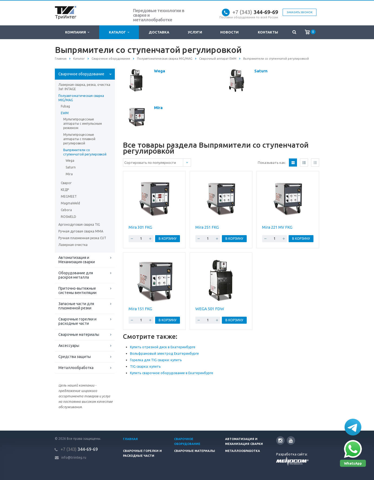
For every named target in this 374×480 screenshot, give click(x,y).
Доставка (159, 32)
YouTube (291, 440)
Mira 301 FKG (140, 227)
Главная (130, 439)
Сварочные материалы (78, 334)
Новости (229, 32)
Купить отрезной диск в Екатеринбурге (162, 347)
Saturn (71, 167)
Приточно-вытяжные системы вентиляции (77, 290)
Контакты (268, 32)
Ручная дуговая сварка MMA (80, 231)
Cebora (66, 210)
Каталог (119, 32)
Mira (69, 174)
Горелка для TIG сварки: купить (156, 360)
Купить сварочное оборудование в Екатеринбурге (171, 373)
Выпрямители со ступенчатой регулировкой (84, 152)
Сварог (66, 183)
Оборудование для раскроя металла (75, 275)
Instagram (280, 440)
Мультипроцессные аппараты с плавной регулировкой (79, 139)
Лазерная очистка (73, 244)
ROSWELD (68, 216)
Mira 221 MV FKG (277, 227)
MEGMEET (69, 196)
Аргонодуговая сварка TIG (79, 224)
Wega (70, 160)
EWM (65, 113)
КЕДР (65, 189)
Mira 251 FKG (207, 227)
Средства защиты (74, 356)
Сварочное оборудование (81, 74)
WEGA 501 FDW (209, 308)
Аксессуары (68, 345)
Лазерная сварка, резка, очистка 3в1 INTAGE (84, 87)
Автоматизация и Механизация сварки (76, 259)
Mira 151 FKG (140, 308)
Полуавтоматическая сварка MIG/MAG (81, 98)
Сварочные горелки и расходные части (77, 321)
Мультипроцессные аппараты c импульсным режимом (82, 123)
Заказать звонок (299, 12)
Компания (77, 32)
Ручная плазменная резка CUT (82, 238)
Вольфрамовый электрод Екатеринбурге (164, 353)
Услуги (195, 32)
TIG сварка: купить (145, 366)
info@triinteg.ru (73, 457)
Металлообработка (76, 368)
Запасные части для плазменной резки (76, 306)
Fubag (65, 106)
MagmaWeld (70, 203)
